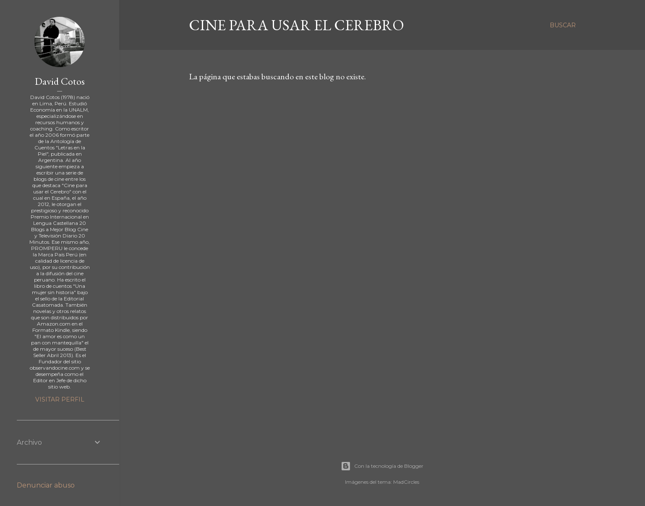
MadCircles (406, 482)
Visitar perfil (59, 399)
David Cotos (60, 81)
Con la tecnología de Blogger (382, 466)
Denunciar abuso (46, 485)
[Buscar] (563, 25)
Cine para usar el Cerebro (296, 25)
